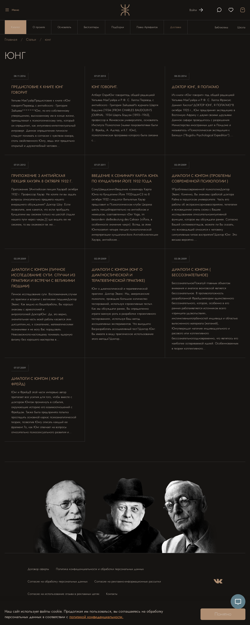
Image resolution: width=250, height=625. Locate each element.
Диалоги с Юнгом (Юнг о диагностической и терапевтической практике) (118, 275)
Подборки (117, 27)
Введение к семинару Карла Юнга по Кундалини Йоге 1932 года (125, 178)
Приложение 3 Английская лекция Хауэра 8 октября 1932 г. (42, 178)
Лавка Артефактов (147, 27)
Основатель (64, 27)
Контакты (111, 594)
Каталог (15, 27)
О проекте (39, 27)
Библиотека (221, 27)
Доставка (175, 27)
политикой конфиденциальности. (96, 616)
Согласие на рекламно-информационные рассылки (127, 581)
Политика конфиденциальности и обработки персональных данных (100, 569)
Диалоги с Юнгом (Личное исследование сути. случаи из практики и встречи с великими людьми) (43, 278)
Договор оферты (38, 569)
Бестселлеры (91, 27)
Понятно (223, 614)
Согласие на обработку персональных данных (57, 581)
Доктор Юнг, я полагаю (195, 86)
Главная (11, 39)
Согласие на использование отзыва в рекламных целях (63, 594)
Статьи (31, 39)
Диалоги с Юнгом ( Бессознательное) (191, 272)
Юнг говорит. (105, 86)
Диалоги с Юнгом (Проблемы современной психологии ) (201, 178)
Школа (241, 27)
